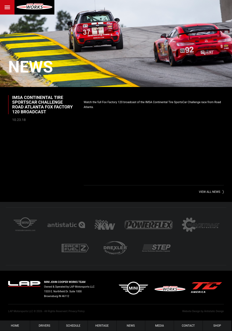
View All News (209, 192)
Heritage (102, 325)
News (30, 66)
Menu (7, 7)
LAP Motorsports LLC (20, 311)
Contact (188, 325)
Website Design (191, 311)
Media (159, 325)
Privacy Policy (77, 311)
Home (15, 325)
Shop (217, 325)
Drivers (44, 325)
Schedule (73, 325)
